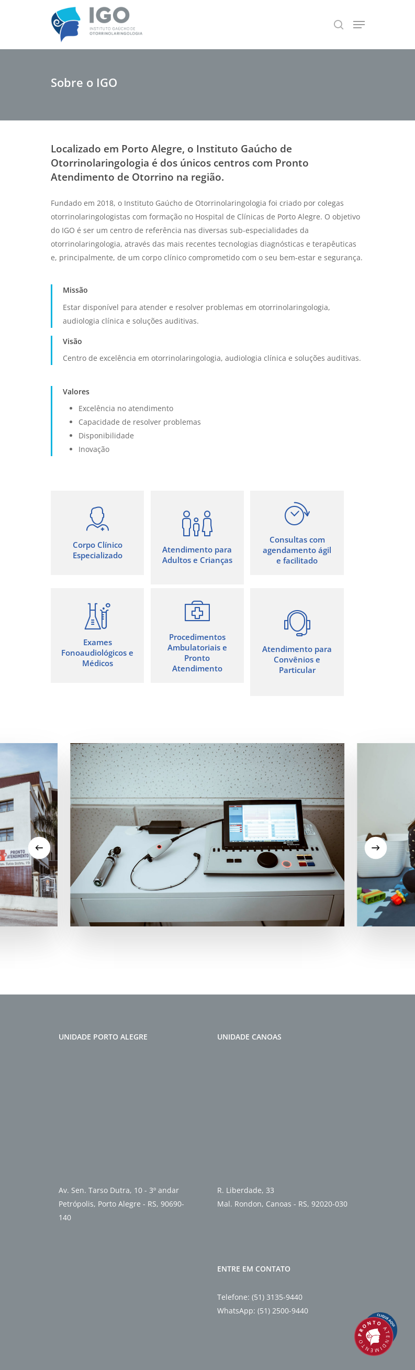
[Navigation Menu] (359, 24)
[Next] (375, 848)
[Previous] (39, 848)
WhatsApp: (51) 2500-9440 (262, 1311)
